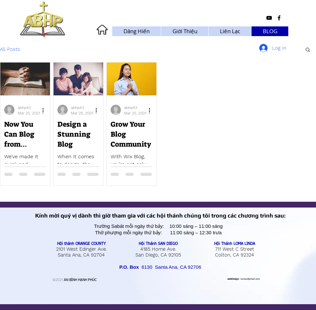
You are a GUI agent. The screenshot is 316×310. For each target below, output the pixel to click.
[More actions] (45, 110)
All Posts (10, 49)
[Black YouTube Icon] (269, 18)
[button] (308, 50)
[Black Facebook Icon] (279, 18)
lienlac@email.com (250, 279)
